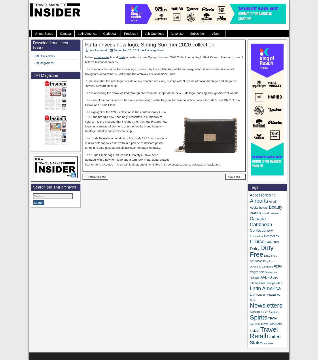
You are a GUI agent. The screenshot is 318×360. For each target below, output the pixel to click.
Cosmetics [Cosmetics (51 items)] (271, 236)
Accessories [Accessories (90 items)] (260, 195)
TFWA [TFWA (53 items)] (272, 318)
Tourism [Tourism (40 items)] (255, 324)
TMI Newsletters (44, 56)
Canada (65, 33)
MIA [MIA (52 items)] (252, 300)
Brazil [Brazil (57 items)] (254, 213)
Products (130, 33)
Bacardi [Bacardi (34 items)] (263, 207)
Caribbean (110, 33)
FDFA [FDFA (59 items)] (278, 266)
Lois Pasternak (98, 50)
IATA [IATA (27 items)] (275, 277)
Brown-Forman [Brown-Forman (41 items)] (268, 213)
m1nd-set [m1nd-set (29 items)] (261, 294)
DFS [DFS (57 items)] (276, 242)
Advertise (177, 33)
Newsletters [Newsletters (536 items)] (266, 305)
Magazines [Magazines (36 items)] (273, 294)
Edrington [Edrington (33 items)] (267, 266)
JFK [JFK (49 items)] (280, 283)
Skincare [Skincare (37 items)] (255, 312)
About (216, 33)
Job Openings (154, 33)
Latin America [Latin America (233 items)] (265, 288)
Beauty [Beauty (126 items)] (275, 207)
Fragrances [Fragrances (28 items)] (271, 272)
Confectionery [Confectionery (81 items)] (261, 230)
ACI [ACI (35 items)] (274, 195)
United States (44, 33)
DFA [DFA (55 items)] (268, 242)
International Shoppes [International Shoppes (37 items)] (263, 283)
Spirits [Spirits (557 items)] (258, 317)
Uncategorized (154, 50)
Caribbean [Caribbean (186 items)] (261, 224)
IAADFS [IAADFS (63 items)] (265, 277)
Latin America (87, 33)
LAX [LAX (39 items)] (252, 294)
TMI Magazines (44, 63)
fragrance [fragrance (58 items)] (257, 272)
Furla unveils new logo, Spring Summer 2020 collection (149, 45)
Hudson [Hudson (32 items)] (254, 277)
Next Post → (235, 176)
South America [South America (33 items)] (269, 311)
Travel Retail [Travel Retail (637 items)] (264, 333)
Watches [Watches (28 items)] (268, 343)
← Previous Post (95, 176)
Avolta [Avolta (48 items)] (254, 207)
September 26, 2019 (126, 50)
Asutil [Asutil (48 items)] (272, 201)
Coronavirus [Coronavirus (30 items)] (256, 236)
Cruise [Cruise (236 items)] (257, 241)
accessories (102, 57)
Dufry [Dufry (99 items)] (254, 248)
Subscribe (197, 33)
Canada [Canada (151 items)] (258, 218)
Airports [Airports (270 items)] (259, 201)
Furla (122, 57)
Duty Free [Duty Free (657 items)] (261, 251)
